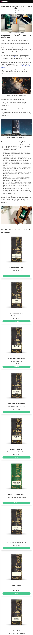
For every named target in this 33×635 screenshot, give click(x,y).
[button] (31, 1)
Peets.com (16, 56)
